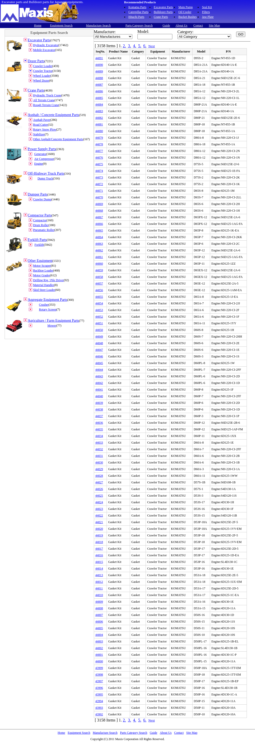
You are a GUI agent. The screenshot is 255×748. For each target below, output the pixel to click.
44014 (99, 568)
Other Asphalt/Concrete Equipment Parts (58, 139)
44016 (99, 555)
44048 (99, 343)
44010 (99, 595)
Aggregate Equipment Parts (47, 300)
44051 (99, 323)
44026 (99, 489)
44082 (99, 118)
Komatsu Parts (137, 7)
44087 (99, 84)
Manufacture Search (98, 25)
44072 (99, 184)
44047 (99, 350)
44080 (99, 131)
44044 (99, 369)
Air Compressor (44, 159)
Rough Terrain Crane (46, 105)
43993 (99, 708)
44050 (99, 330)
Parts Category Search (139, 25)
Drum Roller (41, 225)
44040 (99, 396)
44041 (99, 389)
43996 (99, 688)
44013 (99, 575)
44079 (99, 137)
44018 (99, 542)
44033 (99, 442)
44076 (99, 157)
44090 (99, 65)
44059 (99, 270)
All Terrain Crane (44, 100)
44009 (99, 601)
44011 (99, 588)
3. (129, 46)
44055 (99, 297)
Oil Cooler (184, 12)
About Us (181, 25)
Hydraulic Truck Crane (47, 95)
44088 (99, 78)
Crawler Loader (43, 66)
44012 (99, 582)
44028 (99, 476)
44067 (99, 217)
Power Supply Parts (42, 149)
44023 (99, 509)
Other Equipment (40, 261)
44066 (99, 224)
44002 (99, 648)
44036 (99, 422)
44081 (99, 124)
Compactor (40, 220)
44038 (99, 409)
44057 (99, 283)
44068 (99, 210)
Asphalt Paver (41, 120)
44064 (99, 237)
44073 (99, 177)
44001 (99, 654)
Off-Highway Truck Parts (46, 173)
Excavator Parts (163, 7)
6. (144, 46)
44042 (99, 383)
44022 (99, 515)
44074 (99, 171)
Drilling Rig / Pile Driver (48, 280)
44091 (99, 58)
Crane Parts (161, 17)
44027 (99, 482)
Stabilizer (39, 134)
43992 (99, 714)
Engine (38, 163)
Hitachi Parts (136, 17)
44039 (99, 403)
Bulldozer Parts (163, 12)
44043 (99, 376)
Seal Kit (207, 7)
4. (134, 46)
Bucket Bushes (187, 17)
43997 (99, 681)
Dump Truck (45, 178)
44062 (99, 250)
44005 (99, 628)
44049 (99, 336)
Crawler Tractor (43, 71)
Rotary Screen (47, 309)
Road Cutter (40, 124)
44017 (99, 548)
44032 (99, 449)
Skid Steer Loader (44, 290)
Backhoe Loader (43, 270)
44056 (99, 290)
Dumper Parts (37, 194)
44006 (99, 621)
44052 (99, 316)
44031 (99, 456)
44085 (99, 98)
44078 (99, 144)
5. (139, 46)
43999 (99, 668)
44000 (99, 661)
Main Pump (185, 7)
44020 (99, 529)
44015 (99, 562)
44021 (99, 522)
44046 (99, 356)
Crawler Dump (42, 199)
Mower (51, 325)
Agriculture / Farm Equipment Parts (53, 321)
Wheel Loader (41, 76)
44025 (99, 495)
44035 (99, 429)
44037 (99, 416)
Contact (198, 25)
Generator (40, 154)
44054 (99, 303)
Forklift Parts (37, 240)
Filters (206, 12)
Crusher (44, 304)
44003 (99, 641)
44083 (99, 111)
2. (124, 46)
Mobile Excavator (44, 50)
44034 (99, 436)
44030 (99, 462)
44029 (99, 469)
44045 (99, 363)
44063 (99, 244)
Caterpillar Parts (138, 12)
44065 (99, 230)
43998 (99, 674)
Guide (166, 25)
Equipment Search (61, 25)
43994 (99, 701)
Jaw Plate (208, 17)
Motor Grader (41, 275)
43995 (99, 694)
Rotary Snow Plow (44, 129)
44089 (99, 71)
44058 (99, 277)
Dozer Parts (36, 61)
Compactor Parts (40, 215)
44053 (99, 310)
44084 (99, 104)
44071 (99, 190)
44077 (99, 151)
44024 (99, 502)
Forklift (39, 245)
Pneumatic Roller (44, 230)
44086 (99, 91)
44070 (99, 197)
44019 (99, 535)
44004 (99, 635)
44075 (99, 164)
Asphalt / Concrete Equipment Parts (53, 115)
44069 (99, 204)
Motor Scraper (42, 265)
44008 (99, 608)
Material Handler (43, 285)
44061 (99, 257)
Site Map (214, 25)
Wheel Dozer (41, 80)
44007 (99, 615)
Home (37, 25)
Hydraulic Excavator (46, 45)
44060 (99, 263)
